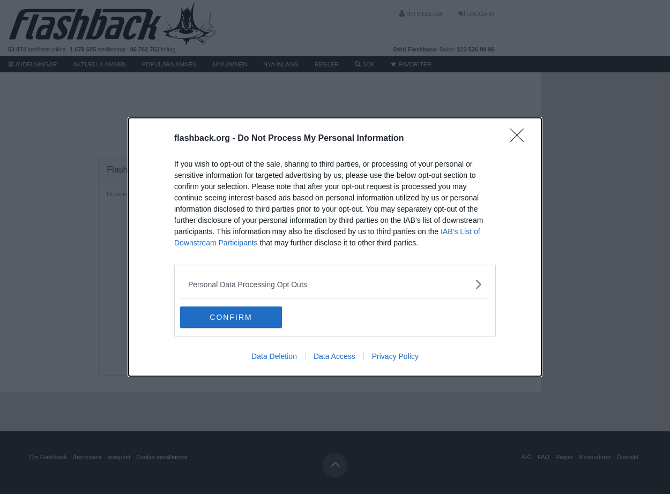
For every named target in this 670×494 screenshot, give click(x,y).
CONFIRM (231, 316)
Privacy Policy (395, 356)
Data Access (334, 356)
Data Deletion (274, 356)
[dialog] (335, 247)
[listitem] (335, 284)
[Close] (520, 139)
